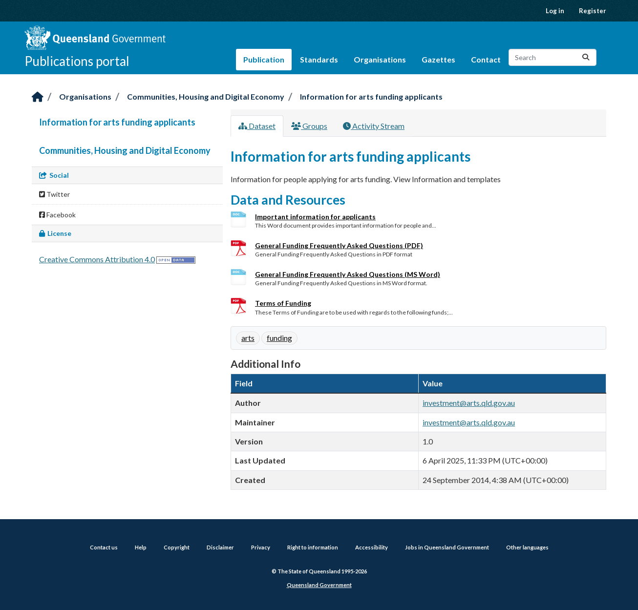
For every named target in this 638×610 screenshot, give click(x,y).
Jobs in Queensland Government (447, 547)
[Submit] (585, 57)
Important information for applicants (315, 216)
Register (592, 11)
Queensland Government (319, 585)
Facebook (57, 214)
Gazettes (438, 59)
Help (141, 547)
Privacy (260, 547)
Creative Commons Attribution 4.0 (97, 259)
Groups (309, 125)
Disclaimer (220, 547)
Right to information (312, 547)
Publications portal (76, 61)
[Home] (37, 97)
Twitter (54, 194)
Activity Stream (373, 125)
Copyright (177, 547)
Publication (263, 59)
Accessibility (371, 547)
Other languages (527, 547)
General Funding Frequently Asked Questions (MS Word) (347, 274)
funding (279, 337)
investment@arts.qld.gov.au (469, 402)
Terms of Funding (283, 303)
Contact (486, 59)
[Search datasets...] (552, 57)
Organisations (380, 59)
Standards (319, 59)
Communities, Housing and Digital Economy (205, 96)
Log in (555, 11)
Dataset (257, 125)
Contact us (104, 547)
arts (248, 337)
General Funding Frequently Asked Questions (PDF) (339, 245)
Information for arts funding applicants (371, 96)
